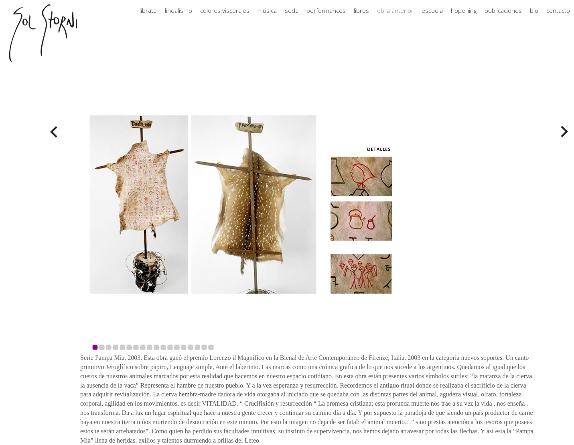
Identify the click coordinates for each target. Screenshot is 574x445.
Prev (55, 131)
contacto (558, 18)
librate (148, 18)
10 (156, 347)
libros (361, 18)
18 (211, 347)
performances (326, 18)
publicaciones (503, 18)
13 (177, 347)
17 (204, 347)
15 (190, 347)
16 (197, 347)
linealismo (178, 18)
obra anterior (395, 18)
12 (170, 347)
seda (291, 18)
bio (534, 18)
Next (562, 131)
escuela (432, 18)
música (267, 18)
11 (163, 347)
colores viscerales (224, 18)
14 (184, 347)
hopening (464, 18)
